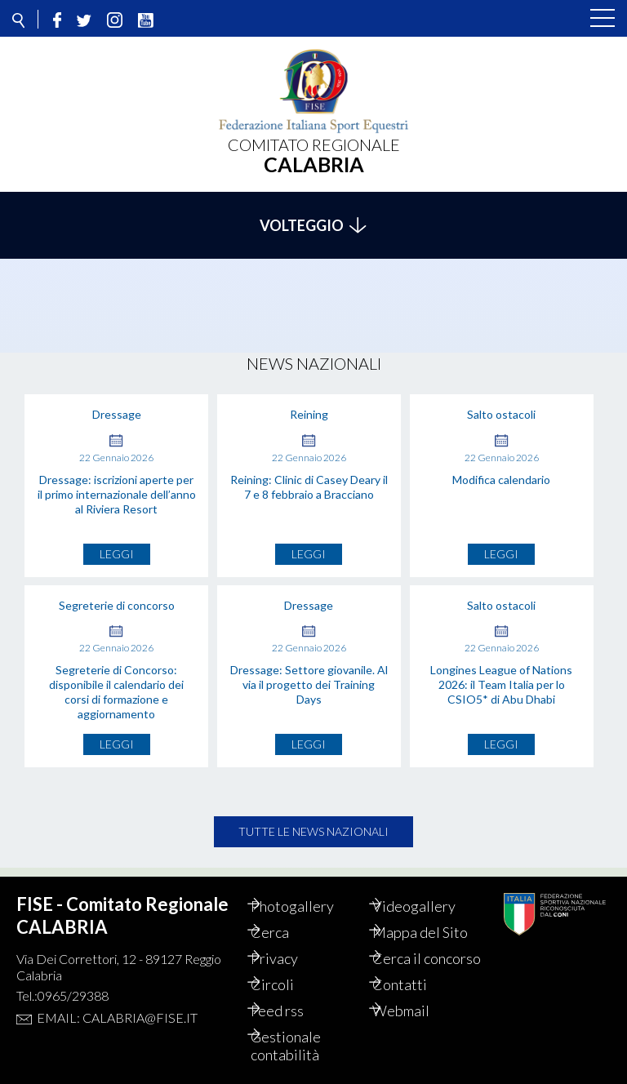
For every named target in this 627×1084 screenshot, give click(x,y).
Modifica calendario (501, 471)
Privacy (291, 940)
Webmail (418, 1011)
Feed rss (294, 1011)
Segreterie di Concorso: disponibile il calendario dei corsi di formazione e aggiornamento (116, 683)
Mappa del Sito (437, 914)
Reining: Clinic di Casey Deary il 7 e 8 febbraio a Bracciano (309, 478)
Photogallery (309, 888)
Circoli (289, 984)
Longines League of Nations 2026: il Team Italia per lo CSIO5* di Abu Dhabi (501, 675)
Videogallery (431, 888)
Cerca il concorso (418, 949)
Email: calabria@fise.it (117, 999)
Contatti (416, 984)
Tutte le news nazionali (313, 822)
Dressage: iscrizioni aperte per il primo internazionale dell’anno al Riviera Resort (117, 485)
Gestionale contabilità (303, 1046)
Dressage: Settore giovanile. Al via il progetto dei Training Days (309, 675)
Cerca (287, 914)
